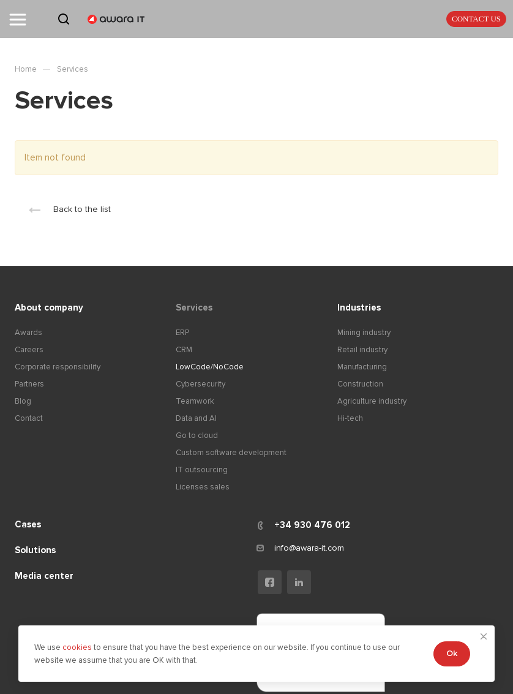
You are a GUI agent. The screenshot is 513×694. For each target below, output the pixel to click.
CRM (184, 350)
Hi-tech (350, 418)
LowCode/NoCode (210, 367)
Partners (29, 384)
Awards (28, 333)
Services (194, 307)
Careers (29, 350)
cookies (78, 647)
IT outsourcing (202, 470)
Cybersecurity (200, 384)
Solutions (35, 550)
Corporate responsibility (57, 367)
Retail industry (362, 350)
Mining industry (364, 333)
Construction (360, 384)
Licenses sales (203, 487)
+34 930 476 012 (312, 524)
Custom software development (231, 453)
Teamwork (195, 401)
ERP (182, 333)
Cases (28, 524)
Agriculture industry (371, 401)
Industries (359, 307)
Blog (23, 401)
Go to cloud (197, 435)
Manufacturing (362, 367)
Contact (29, 418)
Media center (44, 575)
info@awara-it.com (309, 548)
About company (49, 307)
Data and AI (196, 418)
